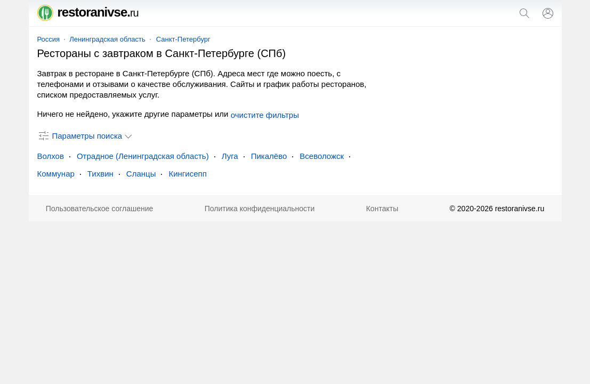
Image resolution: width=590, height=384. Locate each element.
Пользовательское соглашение (99, 208)
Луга (230, 156)
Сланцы (141, 173)
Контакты (382, 208)
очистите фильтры (265, 114)
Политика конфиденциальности (260, 208)
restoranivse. (88, 12)
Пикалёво (269, 156)
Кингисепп (187, 173)
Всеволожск (322, 156)
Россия (48, 39)
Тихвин (100, 173)
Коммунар (56, 173)
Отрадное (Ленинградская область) (143, 156)
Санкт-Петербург (183, 39)
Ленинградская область (107, 39)
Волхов (50, 156)
